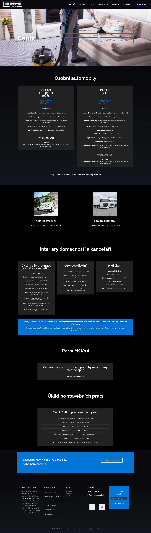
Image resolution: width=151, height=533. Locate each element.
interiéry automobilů (52, 496)
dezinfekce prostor (51, 492)
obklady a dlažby (50, 505)
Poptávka (141, 4)
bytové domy (49, 514)
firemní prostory (50, 510)
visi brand (95, 529)
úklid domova (49, 501)
